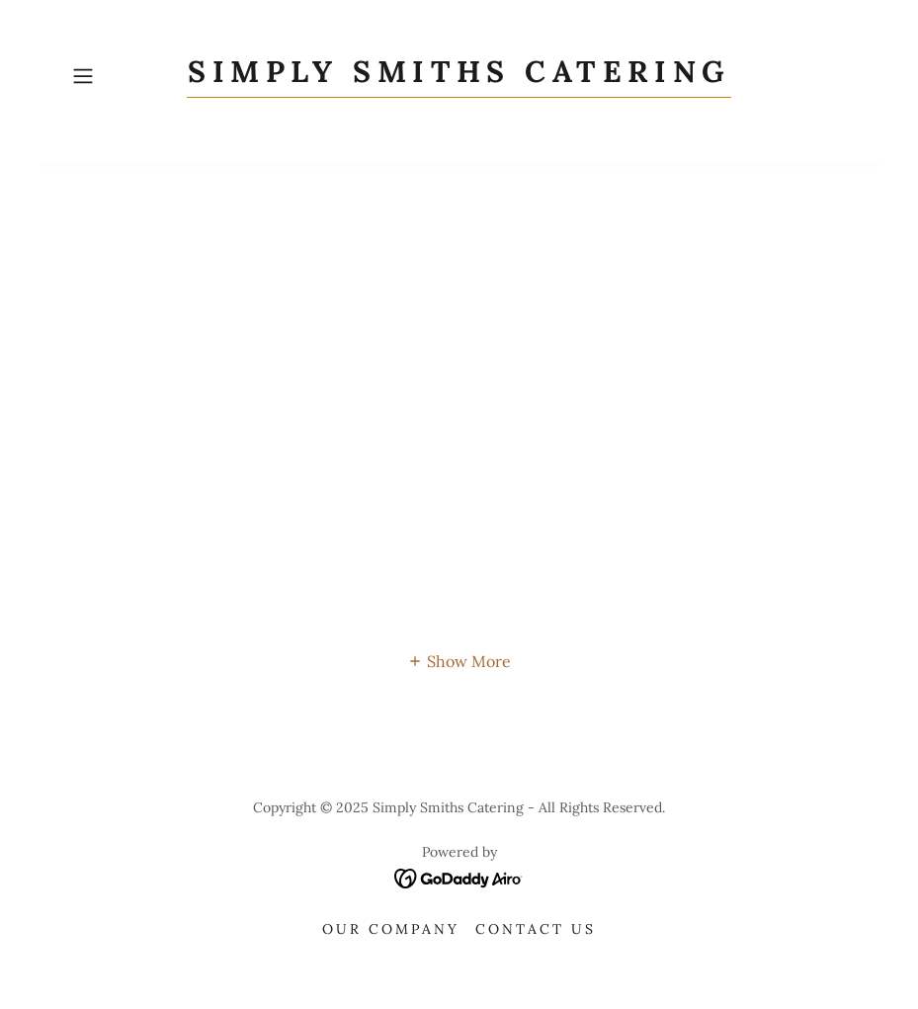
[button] (122, 76)
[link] (459, 76)
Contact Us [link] (535, 929)
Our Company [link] (390, 929)
